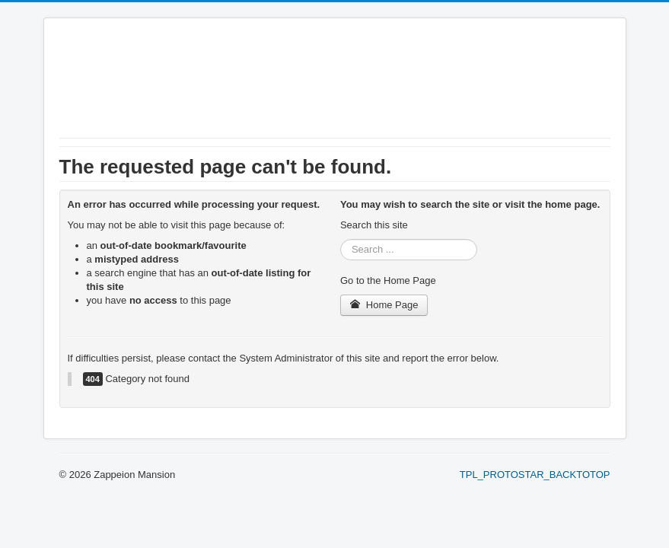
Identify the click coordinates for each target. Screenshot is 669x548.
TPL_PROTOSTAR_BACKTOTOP (535, 474)
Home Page (384, 305)
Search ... (340, 239)
